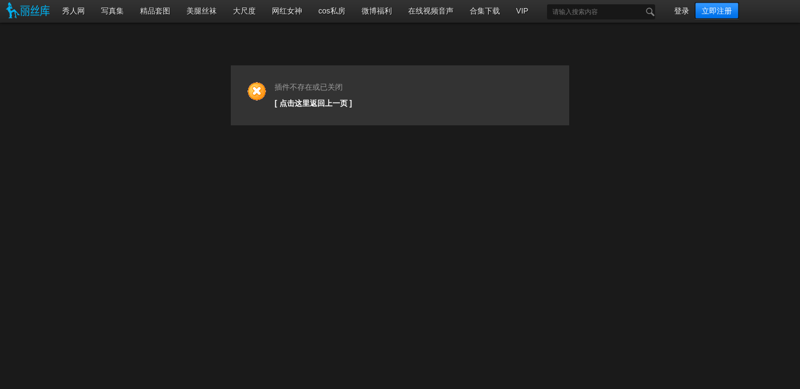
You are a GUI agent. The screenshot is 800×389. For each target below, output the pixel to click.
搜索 (647, 11)
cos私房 (331, 10)
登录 (681, 10)
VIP (522, 10)
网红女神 (287, 10)
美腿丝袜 (201, 10)
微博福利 (377, 10)
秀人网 (73, 10)
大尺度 (244, 10)
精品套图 (155, 10)
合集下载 (485, 10)
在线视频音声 (431, 10)
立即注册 (717, 10)
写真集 (112, 10)
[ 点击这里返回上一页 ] (313, 103)
